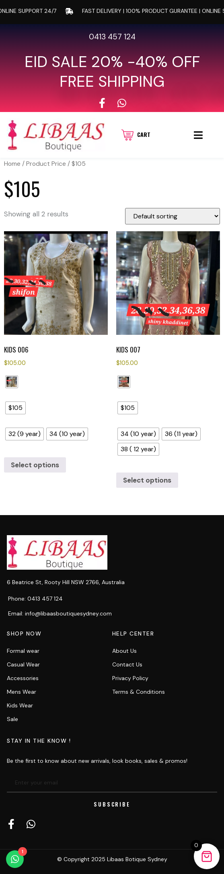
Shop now (24, 633)
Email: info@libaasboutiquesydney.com (60, 613)
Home (12, 163)
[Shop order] (172, 216)
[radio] (12, 382)
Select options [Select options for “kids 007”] (147, 480)
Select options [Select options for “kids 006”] (35, 464)
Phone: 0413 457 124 (35, 598)
